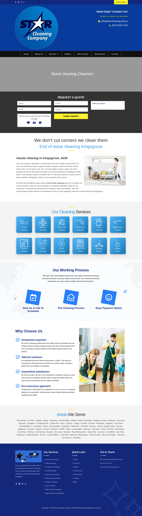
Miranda (110, 429)
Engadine (109, 423)
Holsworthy (75, 426)
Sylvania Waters (53, 435)
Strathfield (111, 432)
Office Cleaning (50, 463)
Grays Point (118, 423)
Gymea (45, 426)
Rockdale (67, 432)
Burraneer (121, 420)
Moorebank (119, 429)
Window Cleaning (51, 482)
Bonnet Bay (88, 420)
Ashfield (39, 420)
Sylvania (43, 435)
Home (26, 54)
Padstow (31, 432)
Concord (69, 423)
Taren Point (65, 435)
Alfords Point (21, 420)
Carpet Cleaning (50, 471)
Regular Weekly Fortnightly (54, 493)
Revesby (49, 432)
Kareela (119, 426)
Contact (114, 54)
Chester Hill (54, 423)
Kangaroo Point (109, 426)
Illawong (92, 426)
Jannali (99, 426)
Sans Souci (101, 432)
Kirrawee (31, 429)
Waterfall (73, 435)
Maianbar (87, 429)
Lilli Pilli (61, 429)
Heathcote (65, 426)
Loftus (68, 429)
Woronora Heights (109, 435)
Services (54, 54)
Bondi (80, 420)
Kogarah (39, 429)
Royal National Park (79, 432)
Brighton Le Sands (100, 420)
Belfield (74, 420)
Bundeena (112, 420)
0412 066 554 (107, 463)
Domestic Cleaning (51, 459)
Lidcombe (54, 429)
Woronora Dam (95, 435)
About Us (39, 54)
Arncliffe (31, 420)
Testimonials (99, 54)
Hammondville (55, 426)
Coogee (76, 423)
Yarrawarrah (66, 438)
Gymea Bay (37, 426)
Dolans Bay (100, 423)
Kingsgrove (22, 429)
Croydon (91, 423)
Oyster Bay (22, 432)
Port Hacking (40, 432)
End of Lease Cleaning (52, 478)
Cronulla (84, 423)
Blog (75, 482)
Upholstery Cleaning (52, 474)
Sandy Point (92, 432)
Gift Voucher (82, 54)
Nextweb (97, 508)
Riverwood (58, 432)
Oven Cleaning (50, 486)
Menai (103, 429)
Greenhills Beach (25, 426)
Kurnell (46, 429)
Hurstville (84, 426)
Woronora (121, 435)
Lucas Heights (77, 429)
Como (62, 423)
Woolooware (83, 435)
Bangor (46, 420)
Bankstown (54, 420)
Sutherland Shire (32, 435)
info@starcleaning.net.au (111, 467)
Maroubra (96, 429)
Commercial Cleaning (52, 467)
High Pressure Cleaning (53, 489)
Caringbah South (42, 423)
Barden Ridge (65, 420)
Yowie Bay (77, 438)
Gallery (68, 54)
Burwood (22, 423)
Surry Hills (120, 432)
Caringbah (31, 423)
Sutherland (21, 435)
